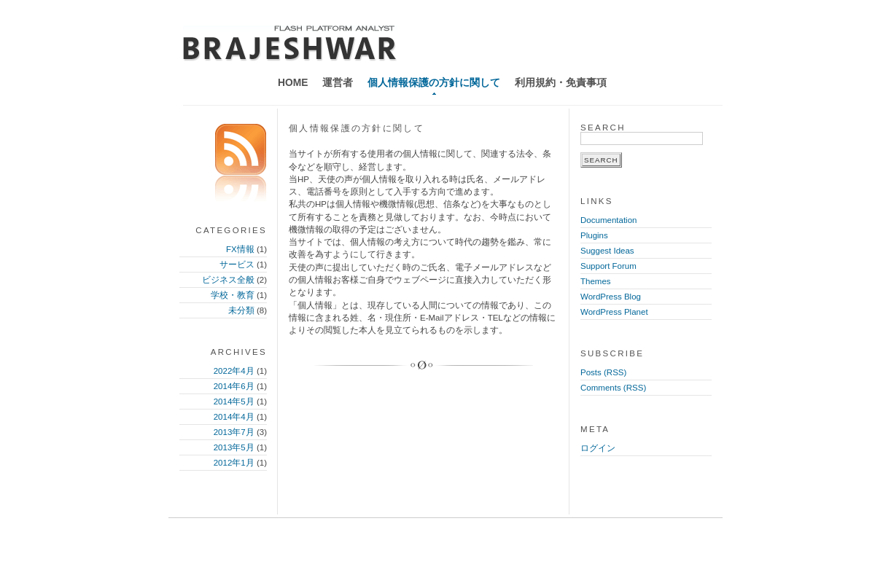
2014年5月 (234, 401)
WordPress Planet (614, 312)
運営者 (337, 82)
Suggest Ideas (607, 250)
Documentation (608, 220)
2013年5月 (234, 447)
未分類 (241, 310)
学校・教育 (232, 295)
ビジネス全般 (228, 279)
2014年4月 (234, 416)
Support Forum (608, 266)
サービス (236, 264)
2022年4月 (234, 371)
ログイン (597, 448)
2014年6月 (234, 386)
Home (293, 82)
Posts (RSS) (603, 372)
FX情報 (240, 249)
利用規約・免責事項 (561, 82)
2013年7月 (234, 432)
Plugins (594, 235)
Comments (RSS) (613, 387)
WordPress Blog (610, 296)
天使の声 (290, 43)
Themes (595, 281)
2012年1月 (234, 462)
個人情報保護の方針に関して (433, 82)
